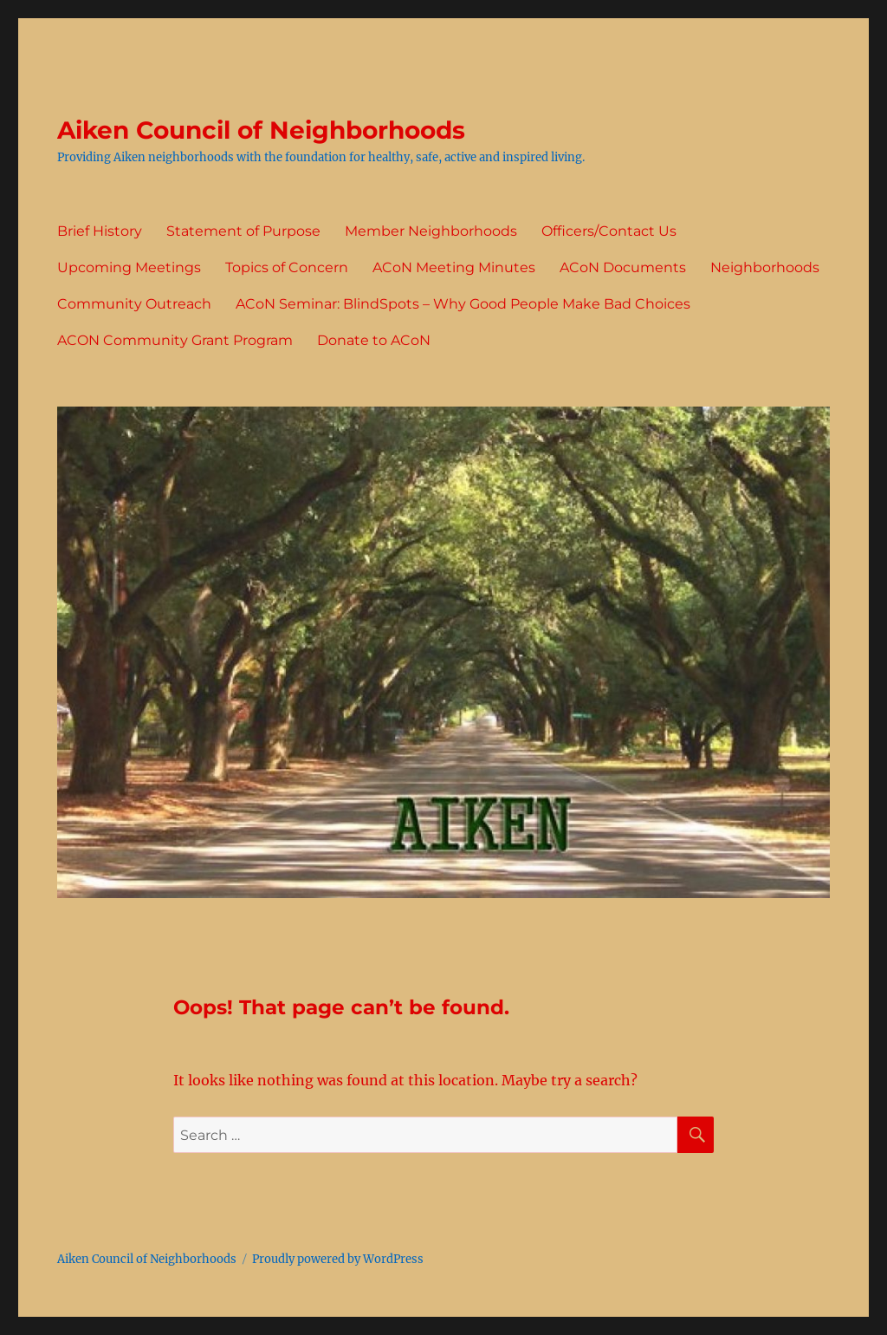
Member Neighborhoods (431, 231)
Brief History (99, 231)
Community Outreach (134, 304)
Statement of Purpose (243, 231)
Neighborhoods (764, 267)
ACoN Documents (623, 267)
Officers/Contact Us (609, 231)
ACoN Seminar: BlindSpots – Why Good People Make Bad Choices (463, 304)
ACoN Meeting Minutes (453, 267)
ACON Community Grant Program (175, 340)
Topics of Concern (286, 267)
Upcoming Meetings (129, 267)
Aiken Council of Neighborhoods (261, 130)
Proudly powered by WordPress (338, 1259)
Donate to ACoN (374, 340)
